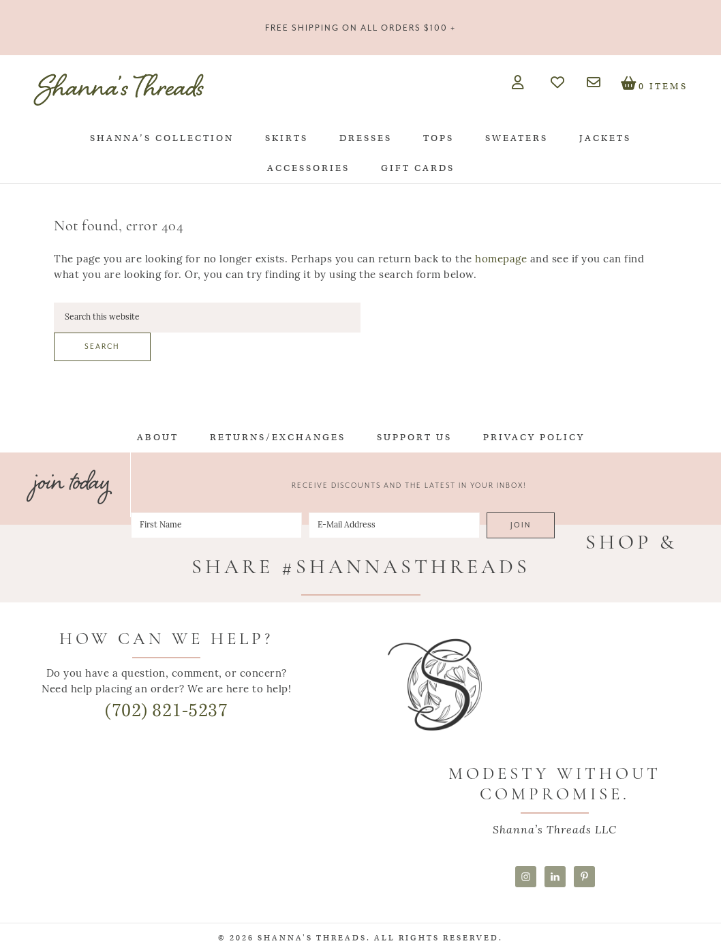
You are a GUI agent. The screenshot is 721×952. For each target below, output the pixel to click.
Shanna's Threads (118, 89)
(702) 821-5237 (166, 710)
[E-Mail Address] (394, 525)
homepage (501, 260)
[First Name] (216, 525)
